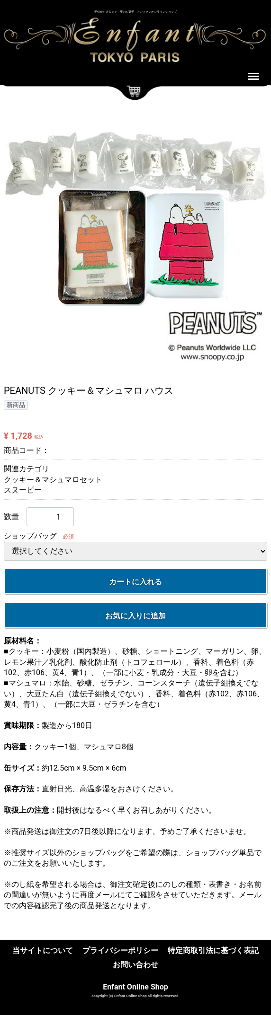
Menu (254, 72)
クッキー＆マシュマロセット (53, 479)
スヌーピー (23, 490)
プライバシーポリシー (120, 950)
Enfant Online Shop (135, 986)
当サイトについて (42, 950)
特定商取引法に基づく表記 (213, 950)
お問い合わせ (135, 964)
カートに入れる (135, 581)
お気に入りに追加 (135, 615)
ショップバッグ (30, 535)
